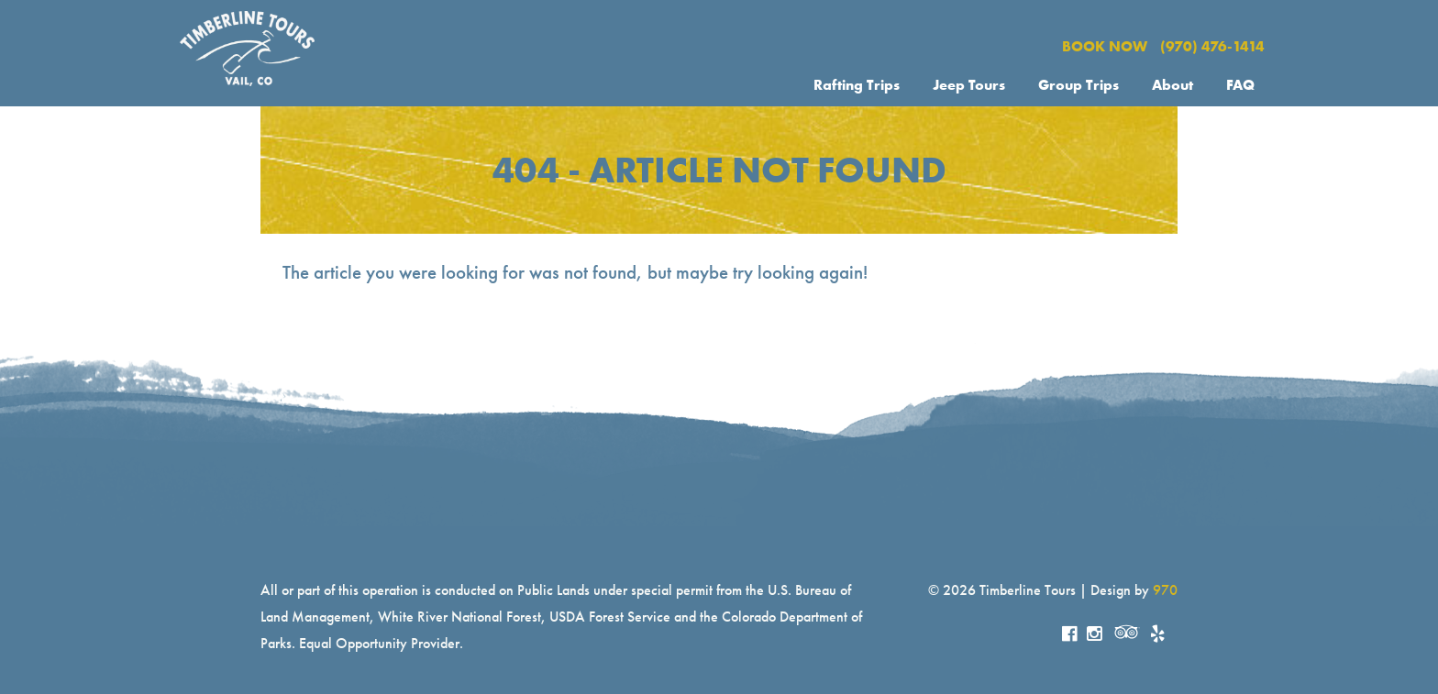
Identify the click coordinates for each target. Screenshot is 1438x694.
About (1172, 84)
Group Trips (1078, 84)
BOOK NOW (1104, 46)
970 (1165, 590)
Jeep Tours (969, 84)
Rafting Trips (856, 84)
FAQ (1240, 84)
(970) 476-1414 (1212, 46)
